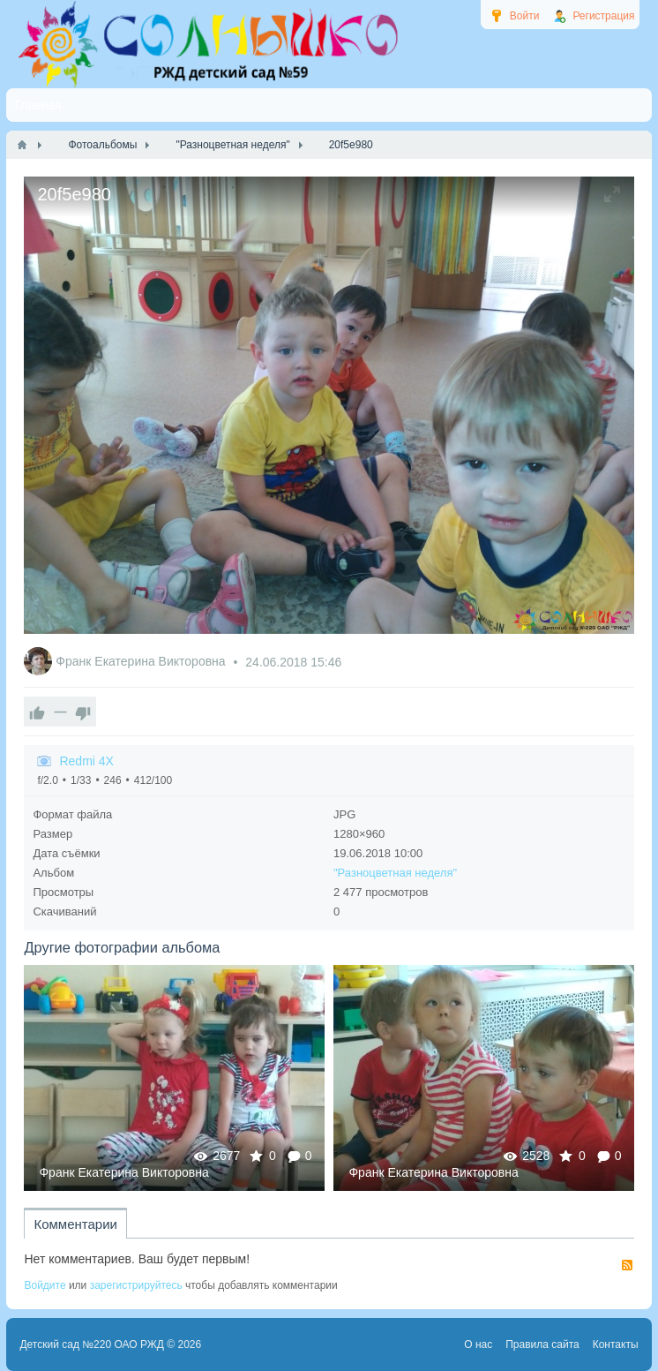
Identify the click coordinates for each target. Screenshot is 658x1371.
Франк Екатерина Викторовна (142, 662)
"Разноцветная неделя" (395, 872)
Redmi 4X (86, 761)
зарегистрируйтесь (136, 1285)
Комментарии (75, 1224)
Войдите (44, 1285)
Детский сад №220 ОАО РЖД (91, 1344)
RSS (627, 1265)
